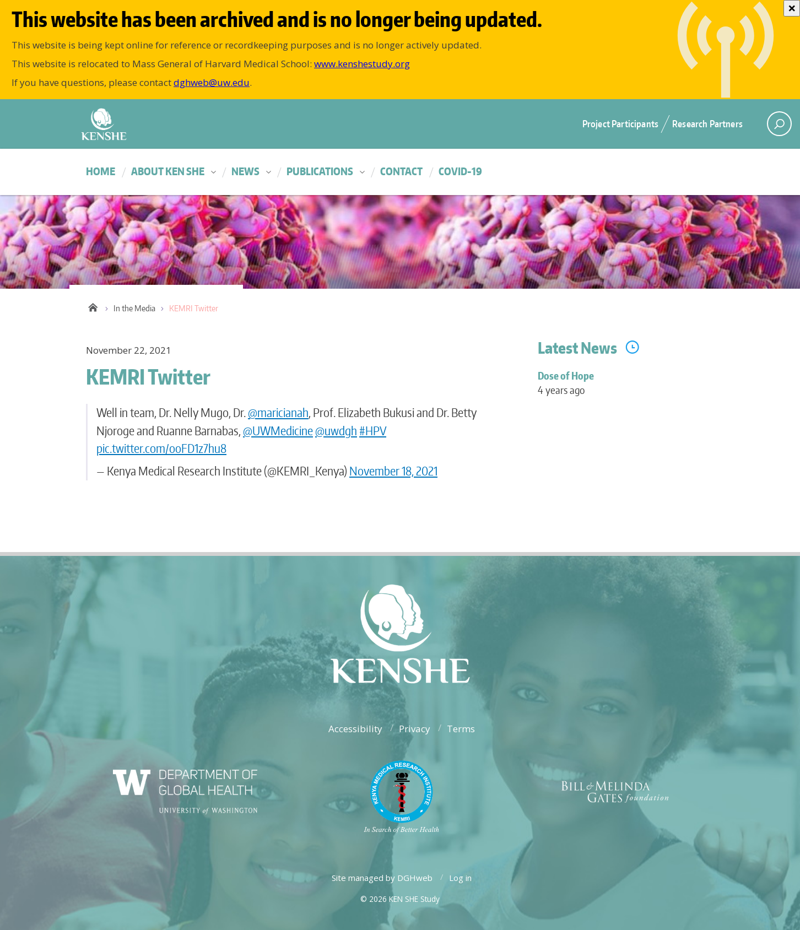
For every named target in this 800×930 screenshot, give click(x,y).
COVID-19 (460, 171)
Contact (401, 171)
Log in (460, 877)
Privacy (414, 728)
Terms (461, 728)
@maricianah (278, 412)
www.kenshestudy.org (362, 63)
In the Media (134, 308)
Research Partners (707, 123)
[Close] (791, 8)
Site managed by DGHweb (382, 877)
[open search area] (779, 123)
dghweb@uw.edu (212, 82)
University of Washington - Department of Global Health (202, 123)
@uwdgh (336, 430)
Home (100, 171)
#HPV (372, 430)
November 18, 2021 (393, 470)
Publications (320, 171)
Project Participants (620, 123)
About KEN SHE (167, 171)
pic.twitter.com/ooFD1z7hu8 (161, 448)
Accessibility (355, 728)
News (245, 171)
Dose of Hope (626, 389)
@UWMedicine (278, 430)
